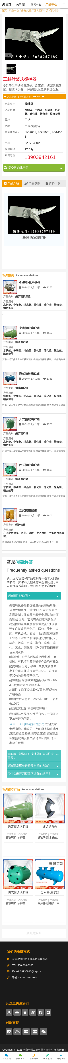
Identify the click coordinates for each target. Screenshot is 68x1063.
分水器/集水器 (50, 892)
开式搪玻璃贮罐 (29, 419)
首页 (4, 10)
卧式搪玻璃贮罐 (29, 373)
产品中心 (14, 10)
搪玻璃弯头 (50, 826)
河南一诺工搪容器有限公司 (27, 724)
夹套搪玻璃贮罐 (29, 328)
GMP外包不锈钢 (29, 282)
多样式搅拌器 (28, 10)
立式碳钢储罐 (28, 510)
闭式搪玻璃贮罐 (29, 465)
